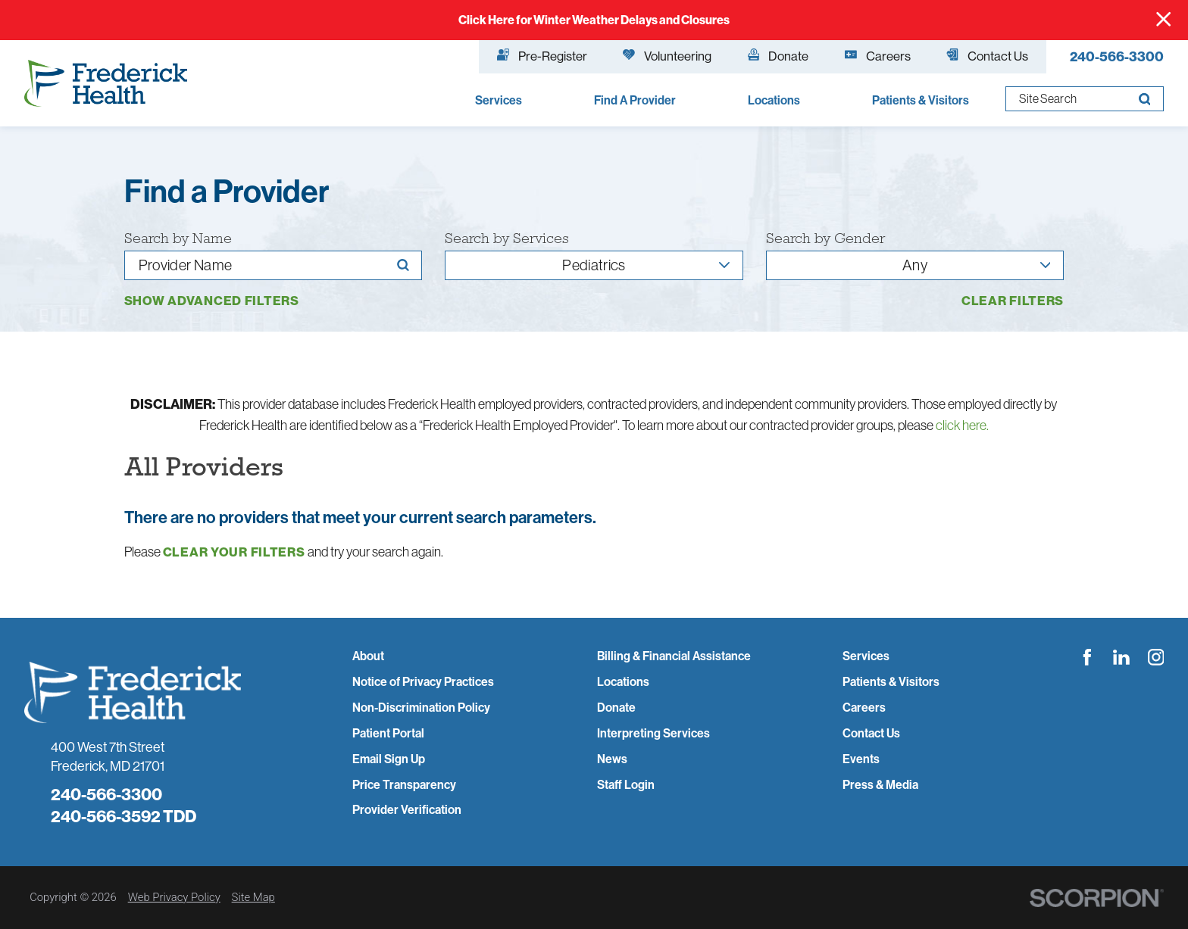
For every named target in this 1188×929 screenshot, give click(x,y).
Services (866, 656)
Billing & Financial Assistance (674, 656)
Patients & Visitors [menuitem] (920, 100)
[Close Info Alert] (1163, 20)
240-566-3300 (1117, 57)
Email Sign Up (388, 759)
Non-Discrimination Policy (421, 707)
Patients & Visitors (891, 682)
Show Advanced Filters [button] (211, 300)
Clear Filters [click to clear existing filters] (1012, 301)
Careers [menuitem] (878, 56)
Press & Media (880, 785)
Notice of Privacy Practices (423, 682)
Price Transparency (404, 785)
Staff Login (626, 785)
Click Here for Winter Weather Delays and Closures (594, 19)
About (368, 656)
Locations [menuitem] (774, 100)
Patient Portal (388, 733)
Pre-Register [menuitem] (542, 56)
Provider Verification (406, 810)
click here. (962, 425)
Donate (616, 707)
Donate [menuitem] (778, 56)
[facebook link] (1087, 657)
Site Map (253, 897)
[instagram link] (1156, 657)
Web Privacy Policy (174, 897)
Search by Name (178, 238)
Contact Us (871, 733)
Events (861, 759)
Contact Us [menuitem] (987, 56)
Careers (864, 707)
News (612, 759)
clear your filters (234, 552)
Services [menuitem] (498, 100)
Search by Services (507, 238)
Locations (623, 682)
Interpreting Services (653, 733)
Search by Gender (825, 238)
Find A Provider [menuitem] (635, 100)
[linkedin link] (1121, 657)
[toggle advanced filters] (211, 301)
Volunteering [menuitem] (667, 56)
